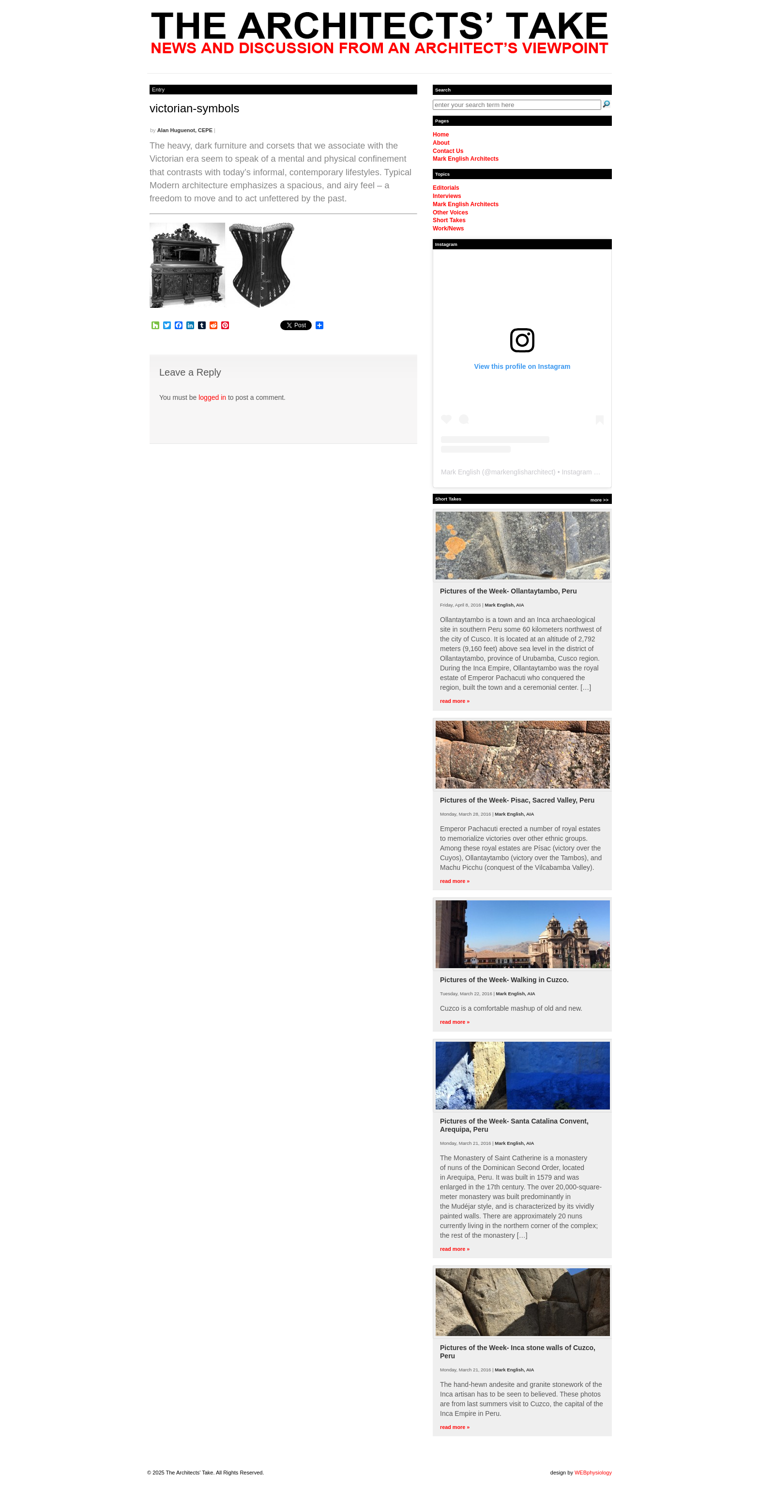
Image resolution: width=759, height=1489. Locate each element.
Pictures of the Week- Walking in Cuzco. (504, 980)
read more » (455, 701)
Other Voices (450, 212)
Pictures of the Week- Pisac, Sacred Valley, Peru (517, 800)
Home (441, 134)
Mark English (460, 472)
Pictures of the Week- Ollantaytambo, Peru (508, 591)
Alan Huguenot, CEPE (185, 130)
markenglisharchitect (522, 472)
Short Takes (449, 220)
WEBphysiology (593, 1472)
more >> (599, 499)
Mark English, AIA (504, 605)
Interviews (447, 196)
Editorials (446, 187)
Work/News (448, 228)
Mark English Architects (466, 158)
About (441, 142)
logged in (212, 397)
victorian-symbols (194, 108)
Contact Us (448, 151)
